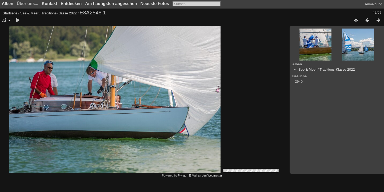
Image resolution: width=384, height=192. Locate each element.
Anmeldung (373, 4)
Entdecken (71, 3)
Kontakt (49, 3)
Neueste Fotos (154, 3)
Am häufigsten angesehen (111, 3)
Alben (7, 3)
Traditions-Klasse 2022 (59, 13)
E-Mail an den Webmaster (205, 175)
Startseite (10, 13)
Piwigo (182, 175)
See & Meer (29, 13)
